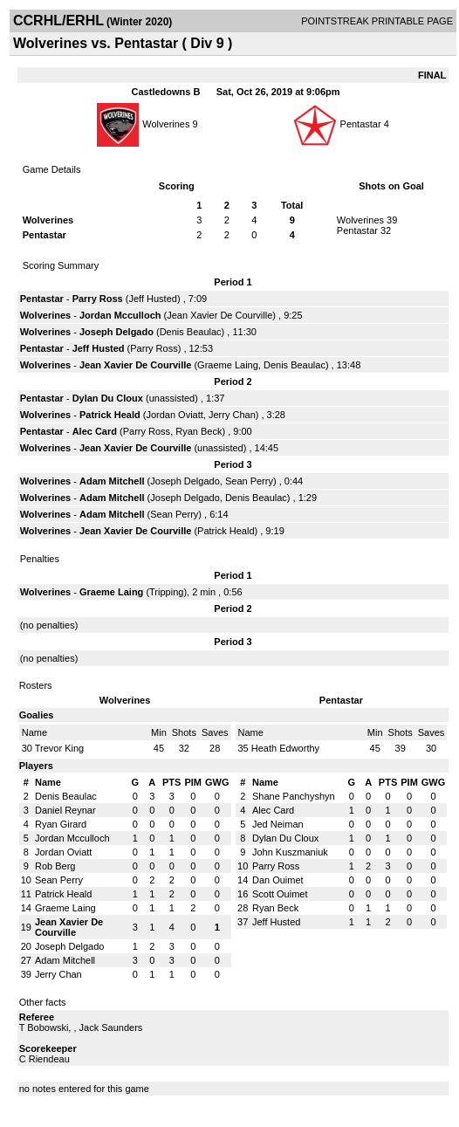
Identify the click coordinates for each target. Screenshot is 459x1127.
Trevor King (59, 748)
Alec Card (94, 431)
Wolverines (165, 124)
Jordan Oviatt (174, 414)
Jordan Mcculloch (120, 315)
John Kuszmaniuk (290, 852)
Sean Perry (249, 481)
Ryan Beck (198, 431)
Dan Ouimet (278, 880)
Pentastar (362, 124)
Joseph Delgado (116, 331)
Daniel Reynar (65, 810)
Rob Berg (55, 866)
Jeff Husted (152, 298)
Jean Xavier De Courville (219, 315)
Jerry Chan (232, 414)
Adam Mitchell (112, 481)
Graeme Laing (227, 365)
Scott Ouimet (280, 894)
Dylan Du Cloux (107, 398)
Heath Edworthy (285, 748)
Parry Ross (97, 298)
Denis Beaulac (191, 331)
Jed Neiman (278, 824)
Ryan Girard (60, 824)
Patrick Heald (109, 414)
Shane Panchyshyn (293, 796)
